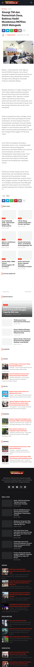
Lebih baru (6, 291)
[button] (2, 2)
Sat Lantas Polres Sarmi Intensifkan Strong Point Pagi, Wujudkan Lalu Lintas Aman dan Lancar (23, 533)
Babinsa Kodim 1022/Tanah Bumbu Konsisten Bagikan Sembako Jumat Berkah (22, 340)
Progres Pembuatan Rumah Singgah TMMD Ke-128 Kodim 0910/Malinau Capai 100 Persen (23, 555)
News (10, 9)
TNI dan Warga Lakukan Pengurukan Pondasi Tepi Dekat (24, 222)
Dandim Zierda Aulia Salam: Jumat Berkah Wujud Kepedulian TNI (25, 243)
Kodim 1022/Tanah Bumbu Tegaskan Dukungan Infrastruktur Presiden (25, 264)
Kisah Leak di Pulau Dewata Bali (17, 620)
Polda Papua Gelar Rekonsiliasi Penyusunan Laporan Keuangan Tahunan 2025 (20, 571)
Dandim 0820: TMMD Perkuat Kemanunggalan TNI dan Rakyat (8, 264)
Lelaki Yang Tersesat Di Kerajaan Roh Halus (20, 628)
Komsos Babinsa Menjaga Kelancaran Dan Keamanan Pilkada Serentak (22, 331)
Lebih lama (28, 291)
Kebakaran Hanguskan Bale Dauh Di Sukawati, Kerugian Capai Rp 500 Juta (22, 522)
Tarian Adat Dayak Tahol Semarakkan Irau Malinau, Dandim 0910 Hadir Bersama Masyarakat (20, 582)
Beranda (4, 9)
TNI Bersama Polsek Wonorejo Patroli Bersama (22, 320)
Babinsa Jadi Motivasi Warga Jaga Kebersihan (8, 243)
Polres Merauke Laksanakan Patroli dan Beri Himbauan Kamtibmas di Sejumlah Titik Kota (19, 594)
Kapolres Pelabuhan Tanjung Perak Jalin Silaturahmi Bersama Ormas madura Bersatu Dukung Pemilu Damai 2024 (19, 403)
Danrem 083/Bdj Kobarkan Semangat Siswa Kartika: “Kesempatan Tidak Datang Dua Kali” (22, 512)
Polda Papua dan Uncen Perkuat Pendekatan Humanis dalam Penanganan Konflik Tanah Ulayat (23, 544)
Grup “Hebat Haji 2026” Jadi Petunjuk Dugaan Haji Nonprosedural (8, 223)
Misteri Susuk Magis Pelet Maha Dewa (19, 636)
